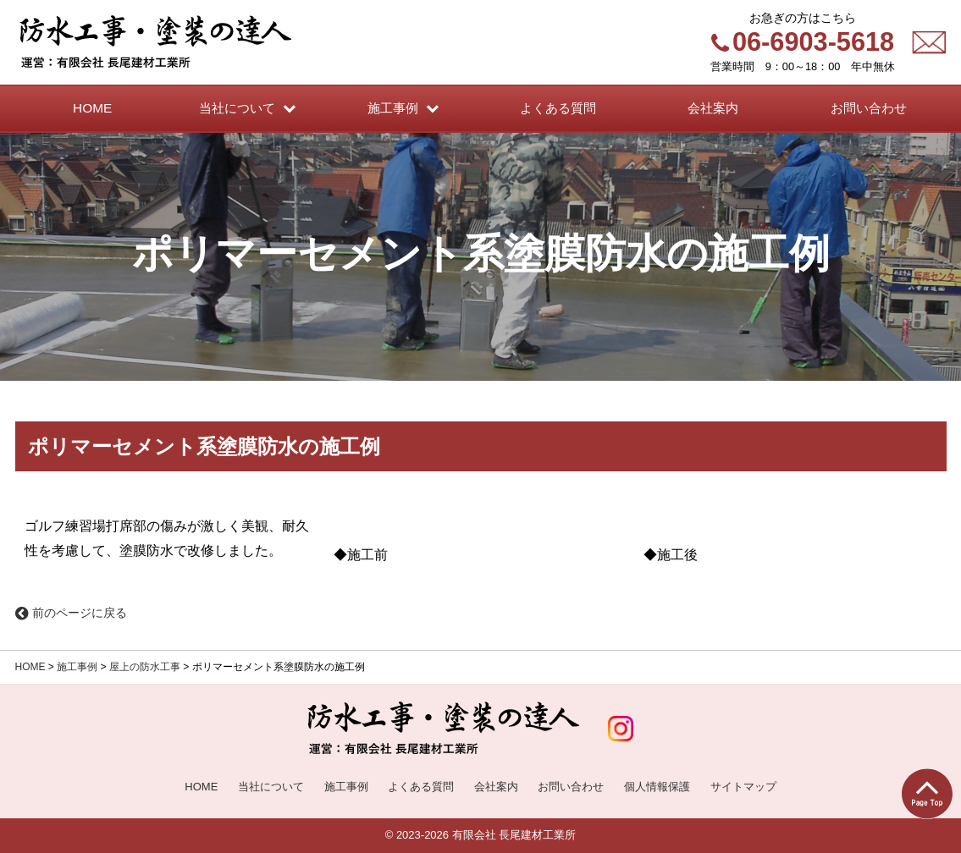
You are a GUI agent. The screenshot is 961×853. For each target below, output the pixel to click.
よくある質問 (421, 786)
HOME (30, 667)
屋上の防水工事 (144, 667)
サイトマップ (743, 786)
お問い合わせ (571, 786)
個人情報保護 (657, 786)
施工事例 (77, 667)
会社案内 (496, 786)
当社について (271, 786)
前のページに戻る (71, 613)
